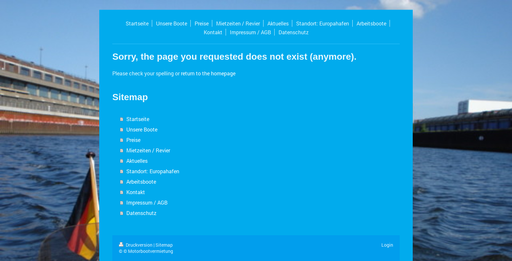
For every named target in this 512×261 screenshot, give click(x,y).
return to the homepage (208, 73)
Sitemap (164, 245)
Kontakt (135, 192)
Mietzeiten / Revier (148, 150)
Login (387, 245)
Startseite (137, 118)
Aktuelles (137, 160)
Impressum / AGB (147, 202)
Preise (133, 139)
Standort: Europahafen (152, 171)
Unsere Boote (141, 129)
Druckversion (136, 245)
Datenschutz (141, 212)
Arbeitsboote (141, 181)
